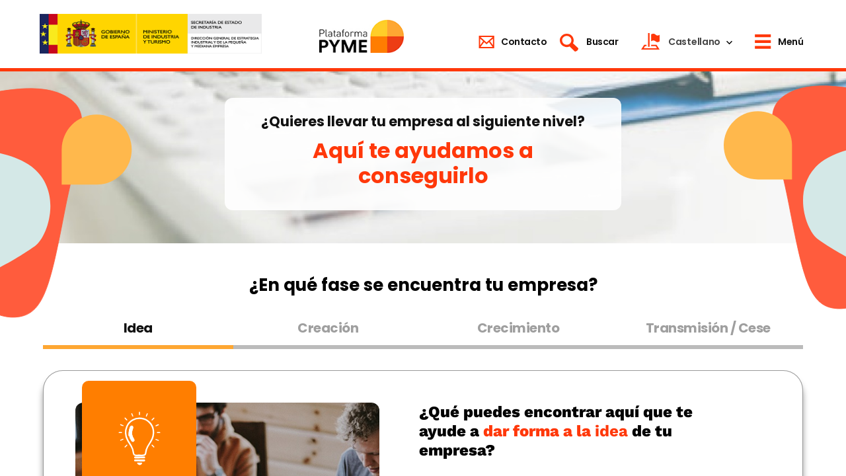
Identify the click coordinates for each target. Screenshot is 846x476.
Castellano (694, 41)
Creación (327, 328)
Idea (138, 328)
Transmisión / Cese (708, 328)
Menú (790, 41)
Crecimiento (518, 328)
